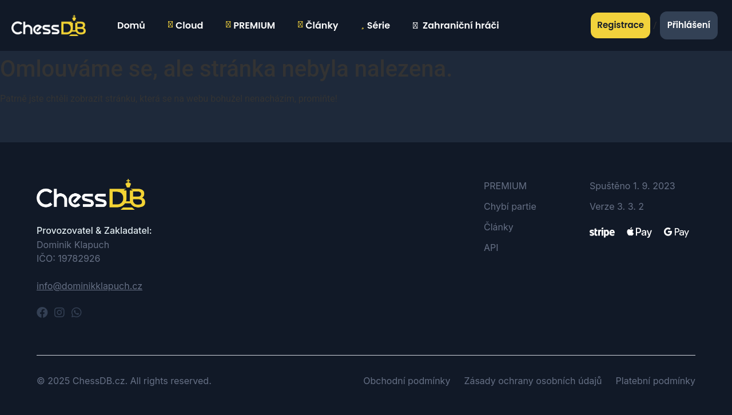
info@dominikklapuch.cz (89, 286)
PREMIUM (250, 26)
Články (318, 26)
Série (375, 26)
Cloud (185, 26)
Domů (129, 25)
